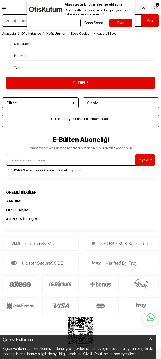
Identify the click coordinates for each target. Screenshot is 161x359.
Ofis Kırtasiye (31, 33)
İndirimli (17, 56)
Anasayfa (9, 33)
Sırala (121, 103)
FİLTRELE (80, 82)
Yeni (14, 67)
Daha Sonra (93, 23)
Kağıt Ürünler (55, 33)
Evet (120, 23)
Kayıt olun (145, 160)
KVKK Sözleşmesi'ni (28, 170)
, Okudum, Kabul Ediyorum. (45, 170)
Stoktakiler (19, 44)
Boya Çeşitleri (81, 33)
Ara (150, 20)
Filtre (40, 103)
